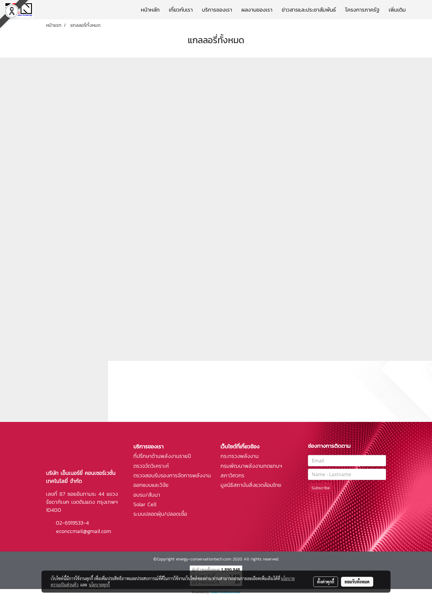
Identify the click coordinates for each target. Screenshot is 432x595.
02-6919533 (69, 523)
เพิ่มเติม (397, 10)
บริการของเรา (217, 10)
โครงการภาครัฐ (362, 10)
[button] (419, 9)
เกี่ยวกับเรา (181, 10)
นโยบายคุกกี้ (99, 584)
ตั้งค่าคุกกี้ (325, 581)
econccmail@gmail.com (83, 531)
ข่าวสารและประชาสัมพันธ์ (309, 10)
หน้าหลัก (150, 10)
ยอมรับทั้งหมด (357, 581)
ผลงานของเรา (256, 10)
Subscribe (320, 488)
